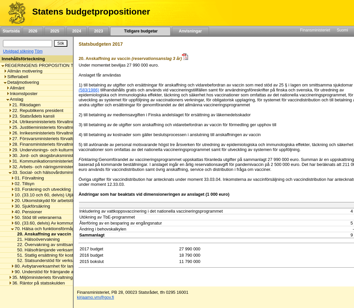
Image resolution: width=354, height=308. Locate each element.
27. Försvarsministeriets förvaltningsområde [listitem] (53, 138)
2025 (54, 31)
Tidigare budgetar (140, 31)
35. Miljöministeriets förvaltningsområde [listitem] (49, 277)
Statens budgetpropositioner (91, 12)
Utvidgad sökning (18, 51)
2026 (32, 31)
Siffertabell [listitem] (16, 76)
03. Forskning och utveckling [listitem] (41, 189)
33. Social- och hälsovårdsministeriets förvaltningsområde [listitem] (67, 172)
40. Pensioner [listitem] (26, 211)
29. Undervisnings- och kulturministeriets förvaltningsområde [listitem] (70, 149)
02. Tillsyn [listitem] (22, 183)
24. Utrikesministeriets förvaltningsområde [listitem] (52, 121)
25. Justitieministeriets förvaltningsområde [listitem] (52, 127)
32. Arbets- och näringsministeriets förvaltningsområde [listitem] (64, 166)
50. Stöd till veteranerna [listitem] (36, 217)
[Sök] (27, 43)
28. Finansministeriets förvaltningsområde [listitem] (51, 144)
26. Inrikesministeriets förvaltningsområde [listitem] (51, 132)
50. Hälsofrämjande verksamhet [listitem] (47, 249)
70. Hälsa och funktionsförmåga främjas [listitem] (52, 228)
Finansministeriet (315, 30)
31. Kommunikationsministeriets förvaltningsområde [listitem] (61, 161)
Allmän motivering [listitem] (23, 71)
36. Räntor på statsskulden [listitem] (37, 283)
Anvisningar (190, 31)
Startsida (11, 31)
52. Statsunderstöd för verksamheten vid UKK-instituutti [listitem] (70, 260)
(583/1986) (89, 89)
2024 (76, 31)
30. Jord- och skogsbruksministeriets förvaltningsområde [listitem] (66, 155)
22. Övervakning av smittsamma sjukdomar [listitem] (58, 244)
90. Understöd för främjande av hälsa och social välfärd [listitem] (67, 271)
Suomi (342, 30)
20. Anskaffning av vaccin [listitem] (42, 233)
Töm (38, 51)
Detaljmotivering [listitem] (21, 82)
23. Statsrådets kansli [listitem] (31, 116)
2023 (98, 31)
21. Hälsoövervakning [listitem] (37, 239)
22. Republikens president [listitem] (36, 110)
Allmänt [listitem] (15, 87)
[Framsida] (14, 13)
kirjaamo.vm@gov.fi (95, 297)
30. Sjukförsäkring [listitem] (30, 206)
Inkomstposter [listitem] (22, 93)
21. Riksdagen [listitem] (24, 104)
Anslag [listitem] (15, 99)
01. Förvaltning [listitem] (27, 178)
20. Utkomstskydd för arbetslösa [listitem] (44, 200)
